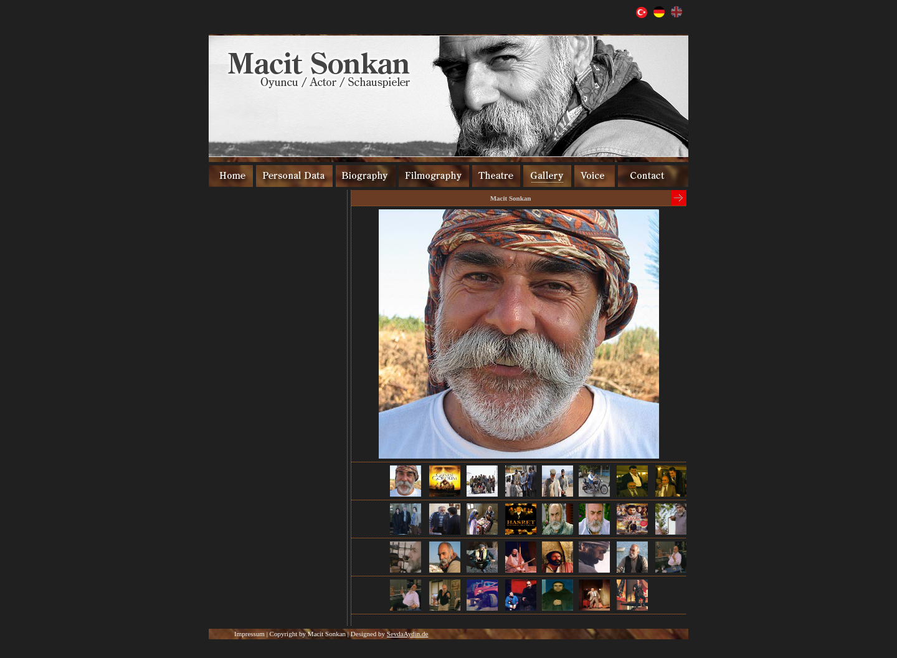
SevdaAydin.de (408, 633)
